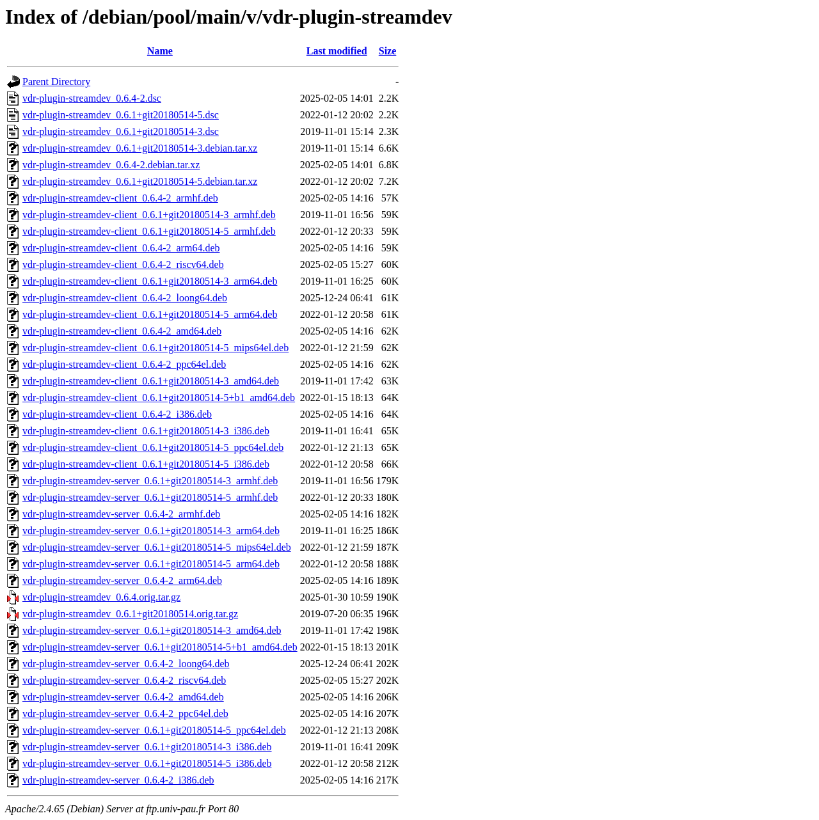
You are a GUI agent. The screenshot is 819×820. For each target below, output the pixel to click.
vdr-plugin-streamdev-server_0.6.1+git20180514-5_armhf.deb (150, 497)
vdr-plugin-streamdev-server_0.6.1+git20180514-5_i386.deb (147, 763)
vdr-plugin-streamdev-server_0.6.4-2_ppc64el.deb (125, 713)
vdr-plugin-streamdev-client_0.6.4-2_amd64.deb (121, 331)
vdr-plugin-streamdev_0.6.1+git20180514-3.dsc (120, 131)
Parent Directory (56, 81)
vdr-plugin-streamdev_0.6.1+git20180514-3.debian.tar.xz (139, 148)
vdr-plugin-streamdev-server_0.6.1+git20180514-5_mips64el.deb (156, 547)
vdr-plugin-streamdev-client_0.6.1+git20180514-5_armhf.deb (149, 231)
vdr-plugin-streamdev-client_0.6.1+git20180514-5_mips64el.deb (155, 347)
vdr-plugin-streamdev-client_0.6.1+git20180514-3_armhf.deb (149, 214)
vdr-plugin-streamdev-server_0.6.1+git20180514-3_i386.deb (147, 746)
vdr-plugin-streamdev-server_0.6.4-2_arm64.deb (122, 580)
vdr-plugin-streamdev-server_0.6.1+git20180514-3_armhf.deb (150, 480)
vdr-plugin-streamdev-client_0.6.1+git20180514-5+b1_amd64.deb (158, 397)
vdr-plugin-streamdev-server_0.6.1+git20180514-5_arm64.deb (151, 563)
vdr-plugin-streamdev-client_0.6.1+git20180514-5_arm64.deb (149, 314)
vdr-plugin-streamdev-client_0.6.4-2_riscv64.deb (123, 264)
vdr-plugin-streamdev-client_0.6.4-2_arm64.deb (120, 247)
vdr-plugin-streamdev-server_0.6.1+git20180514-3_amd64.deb (152, 630)
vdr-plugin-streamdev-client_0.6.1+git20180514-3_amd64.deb (150, 380)
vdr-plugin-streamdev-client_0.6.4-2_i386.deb (117, 414)
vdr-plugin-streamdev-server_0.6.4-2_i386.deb (118, 780)
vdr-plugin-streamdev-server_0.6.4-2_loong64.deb (126, 663)
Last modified (336, 50)
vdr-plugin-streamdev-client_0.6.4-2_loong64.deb (124, 297)
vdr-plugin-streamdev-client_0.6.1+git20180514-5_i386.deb (145, 464)
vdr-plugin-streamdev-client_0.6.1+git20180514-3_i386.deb (145, 430)
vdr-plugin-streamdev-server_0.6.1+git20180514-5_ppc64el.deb (154, 730)
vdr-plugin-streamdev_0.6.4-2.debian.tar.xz (111, 164)
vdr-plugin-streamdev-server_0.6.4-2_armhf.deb (121, 514)
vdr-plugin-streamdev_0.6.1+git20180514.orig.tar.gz (130, 613)
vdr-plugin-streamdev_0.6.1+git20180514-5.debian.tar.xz (139, 181)
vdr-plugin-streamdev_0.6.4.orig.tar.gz (101, 597)
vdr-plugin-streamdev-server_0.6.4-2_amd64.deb (123, 696)
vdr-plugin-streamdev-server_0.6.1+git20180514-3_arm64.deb (151, 530)
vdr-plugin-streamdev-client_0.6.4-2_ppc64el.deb (124, 364)
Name (160, 50)
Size (388, 50)
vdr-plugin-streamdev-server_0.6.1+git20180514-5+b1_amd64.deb (160, 647)
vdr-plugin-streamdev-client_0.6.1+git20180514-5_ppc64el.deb (152, 447)
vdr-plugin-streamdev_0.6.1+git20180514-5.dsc (120, 114)
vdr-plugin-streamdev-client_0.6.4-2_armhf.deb (120, 198)
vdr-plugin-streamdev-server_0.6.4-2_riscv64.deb (124, 680)
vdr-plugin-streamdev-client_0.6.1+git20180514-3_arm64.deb (149, 281)
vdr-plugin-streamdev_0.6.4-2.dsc (91, 98)
